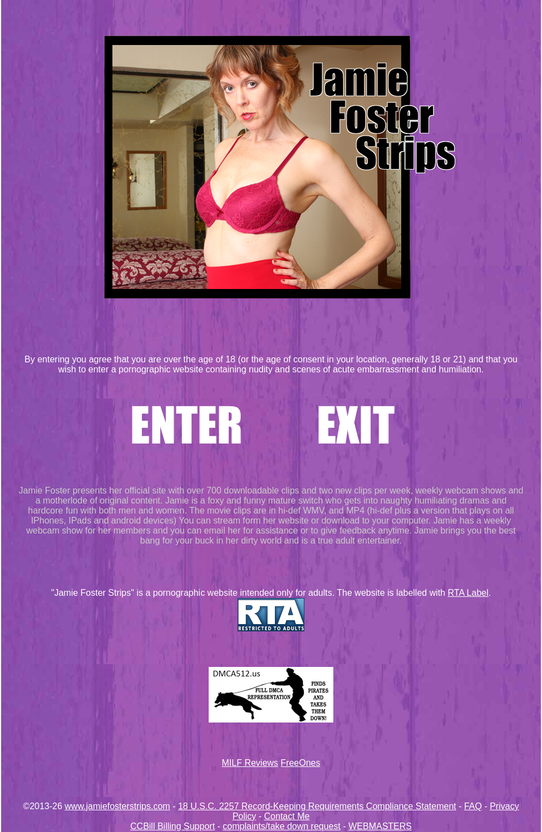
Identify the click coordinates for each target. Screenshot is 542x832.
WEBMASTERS (380, 826)
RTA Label (468, 592)
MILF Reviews (250, 763)
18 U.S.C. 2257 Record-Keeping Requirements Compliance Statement (317, 806)
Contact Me (287, 816)
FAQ (473, 806)
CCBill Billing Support (172, 826)
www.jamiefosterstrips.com (117, 806)
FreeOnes (300, 763)
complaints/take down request (282, 826)
